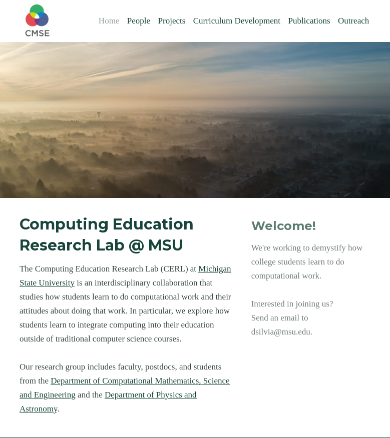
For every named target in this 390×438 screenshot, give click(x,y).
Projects (172, 21)
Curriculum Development (236, 21)
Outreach (353, 21)
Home (109, 21)
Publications (309, 21)
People (138, 21)
